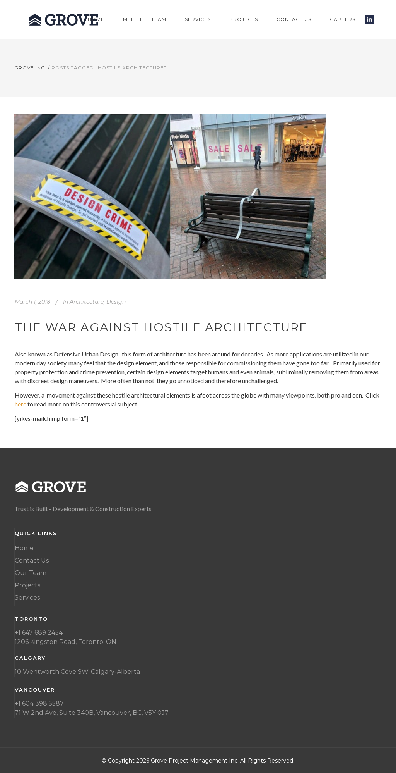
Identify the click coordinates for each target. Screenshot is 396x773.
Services (27, 597)
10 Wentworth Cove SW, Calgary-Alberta (77, 671)
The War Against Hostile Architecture (161, 327)
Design (116, 301)
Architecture (87, 301)
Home (24, 548)
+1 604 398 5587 (39, 703)
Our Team (30, 573)
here (20, 404)
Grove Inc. (30, 68)
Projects (27, 585)
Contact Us (32, 560)
